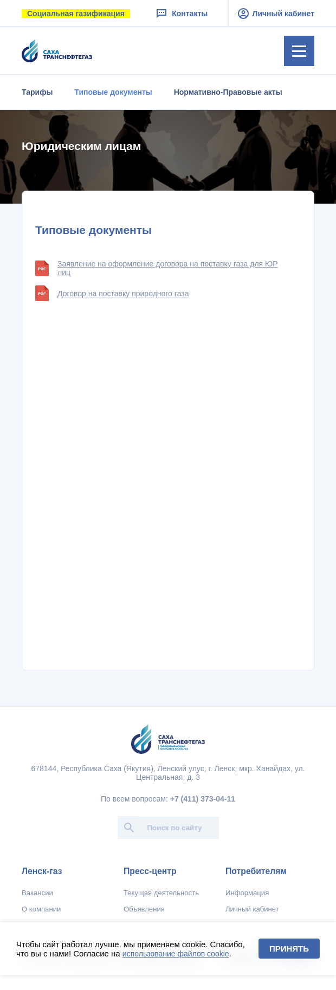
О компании (41, 909)
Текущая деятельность (161, 893)
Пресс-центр (150, 871)
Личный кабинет (276, 13)
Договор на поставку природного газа (112, 293)
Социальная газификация (76, 13)
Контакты (181, 13)
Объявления (144, 909)
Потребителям (256, 871)
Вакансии (37, 893)
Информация (247, 893)
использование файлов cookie (175, 953)
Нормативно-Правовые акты (228, 92)
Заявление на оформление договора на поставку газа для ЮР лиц (156, 268)
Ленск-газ (42, 871)
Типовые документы (113, 92)
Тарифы (37, 92)
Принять (289, 948)
